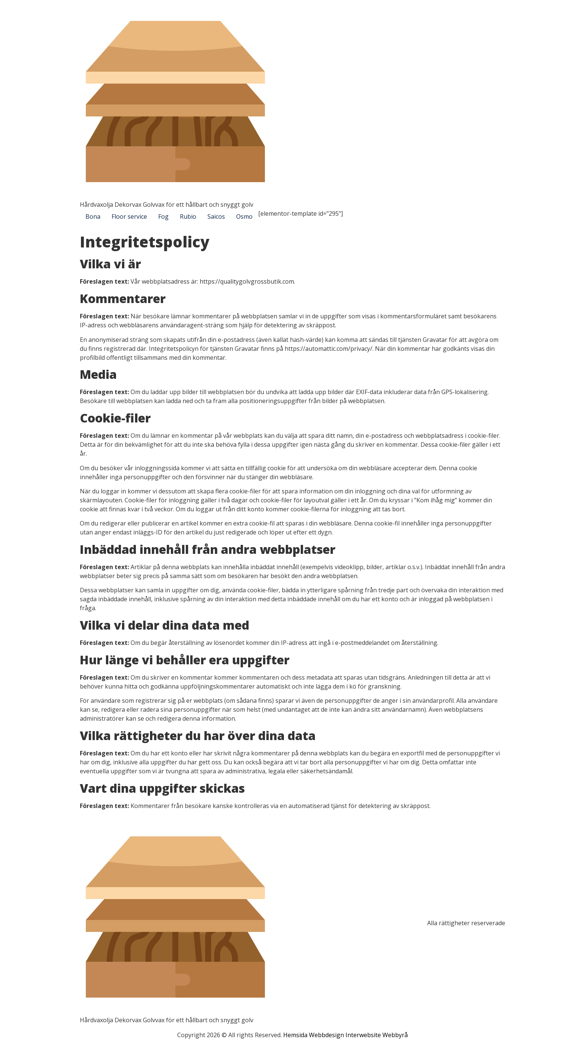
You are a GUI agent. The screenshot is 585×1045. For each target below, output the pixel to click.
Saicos (216, 216)
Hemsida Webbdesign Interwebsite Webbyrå (345, 1035)
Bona (92, 216)
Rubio (188, 216)
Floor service (129, 216)
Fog (163, 216)
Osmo (244, 216)
